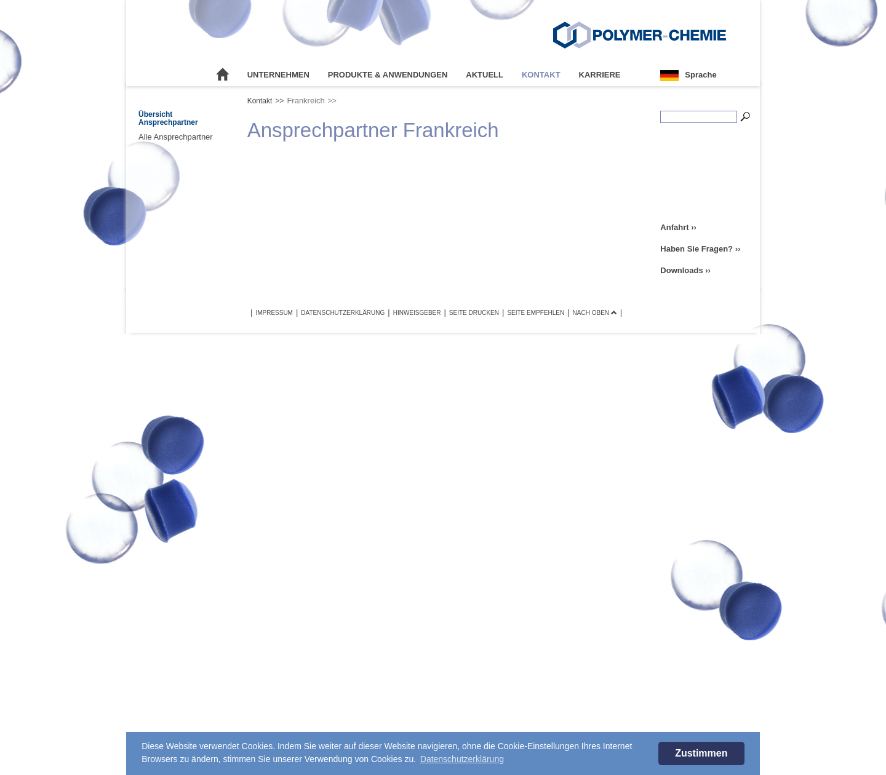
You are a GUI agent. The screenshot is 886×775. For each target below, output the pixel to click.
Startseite (222, 75)
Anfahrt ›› (678, 227)
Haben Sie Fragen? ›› (700, 248)
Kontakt (541, 74)
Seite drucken (474, 312)
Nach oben (595, 312)
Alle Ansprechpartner (175, 136)
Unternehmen (278, 74)
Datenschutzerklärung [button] (462, 759)
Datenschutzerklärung (343, 312)
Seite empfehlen (535, 312)
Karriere (600, 74)
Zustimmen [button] (701, 753)
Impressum (274, 312)
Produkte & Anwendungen (388, 74)
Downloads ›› (685, 270)
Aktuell (484, 74)
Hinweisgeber (417, 312)
